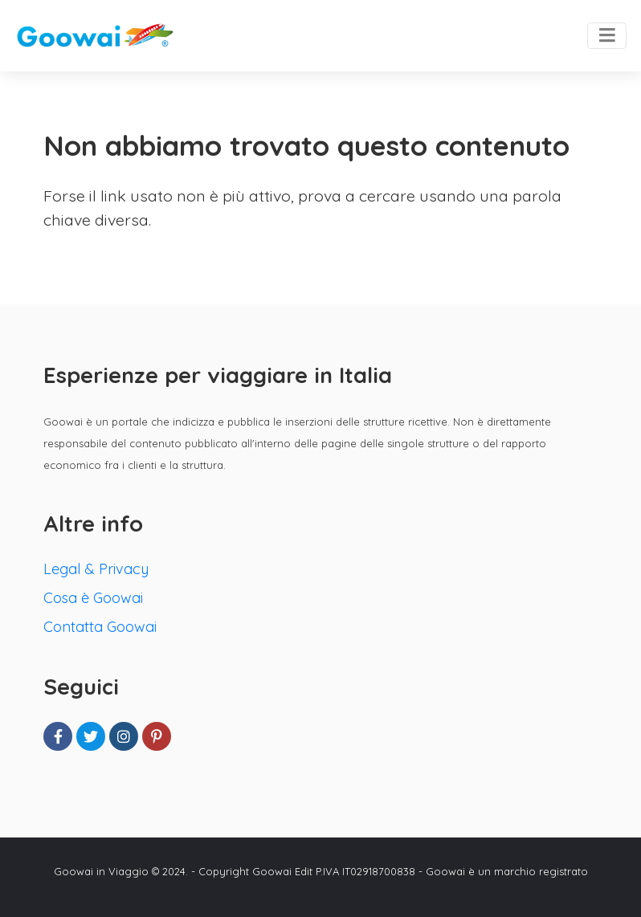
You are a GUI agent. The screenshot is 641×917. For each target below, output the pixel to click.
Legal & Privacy (96, 569)
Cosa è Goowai (93, 598)
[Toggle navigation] (607, 36)
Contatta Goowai (100, 626)
